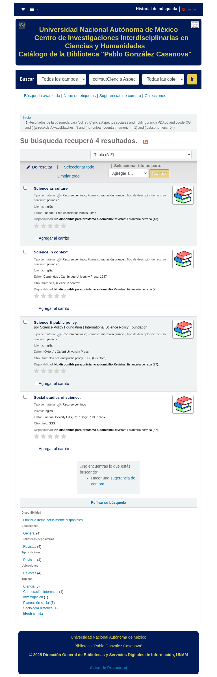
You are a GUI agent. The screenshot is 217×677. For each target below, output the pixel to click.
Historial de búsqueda (156, 8)
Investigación (33, 597)
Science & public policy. (56, 322)
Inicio (27, 118)
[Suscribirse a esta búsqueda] (145, 141)
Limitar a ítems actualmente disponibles (53, 520)
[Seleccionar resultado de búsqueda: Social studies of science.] (25, 397)
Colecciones (155, 95)
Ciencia (28, 586)
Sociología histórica (38, 608)
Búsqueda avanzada (42, 95)
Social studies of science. (57, 397)
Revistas (29, 547)
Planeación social (36, 603)
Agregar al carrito (51, 238)
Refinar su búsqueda (108, 503)
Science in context (51, 252)
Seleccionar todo (79, 167)
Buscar (27, 79)
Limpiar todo (68, 176)
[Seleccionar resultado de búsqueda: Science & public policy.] (25, 322)
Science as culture (51, 188)
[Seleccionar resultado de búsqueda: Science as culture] (25, 188)
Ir (192, 79)
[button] (23, 9)
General (29, 533)
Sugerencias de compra (120, 95)
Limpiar (189, 9)
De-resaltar (39, 167)
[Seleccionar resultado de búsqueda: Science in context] (25, 251)
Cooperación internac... (40, 592)
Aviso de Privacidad (108, 667)
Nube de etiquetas (80, 95)
